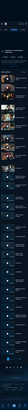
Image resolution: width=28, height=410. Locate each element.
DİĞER (20, 389)
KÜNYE (22, 384)
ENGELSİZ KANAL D (8, 384)
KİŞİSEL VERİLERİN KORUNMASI (11, 387)
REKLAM (17, 384)
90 (19, 359)
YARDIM (22, 387)
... (16, 359)
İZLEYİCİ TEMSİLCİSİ (5, 385)
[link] (5, 24)
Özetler (6, 29)
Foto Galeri (22, 29)
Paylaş (20, 57)
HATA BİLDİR (14, 389)
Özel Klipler (14, 29)
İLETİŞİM (7, 389)
